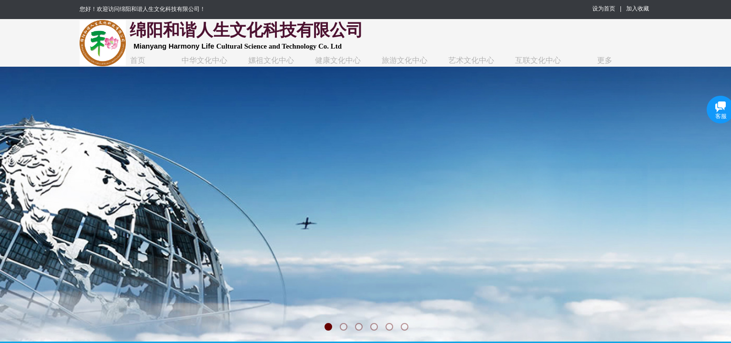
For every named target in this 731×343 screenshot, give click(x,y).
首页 (137, 60)
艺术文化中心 (471, 60)
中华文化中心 (204, 60)
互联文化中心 (538, 60)
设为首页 (603, 8)
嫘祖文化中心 (271, 60)
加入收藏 (637, 8)
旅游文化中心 (404, 60)
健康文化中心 (338, 60)
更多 (604, 60)
